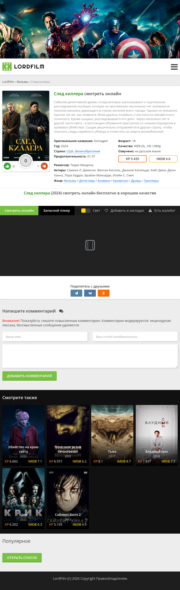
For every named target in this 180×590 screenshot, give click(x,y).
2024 (56, 193)
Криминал (120, 180)
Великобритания (87, 151)
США (69, 151)
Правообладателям (111, 578)
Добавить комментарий (29, 376)
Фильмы (22, 82)
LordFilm (8, 82)
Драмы (136, 180)
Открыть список (22, 557)
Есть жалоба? (162, 210)
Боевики (104, 180)
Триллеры (151, 180)
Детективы (87, 180)
